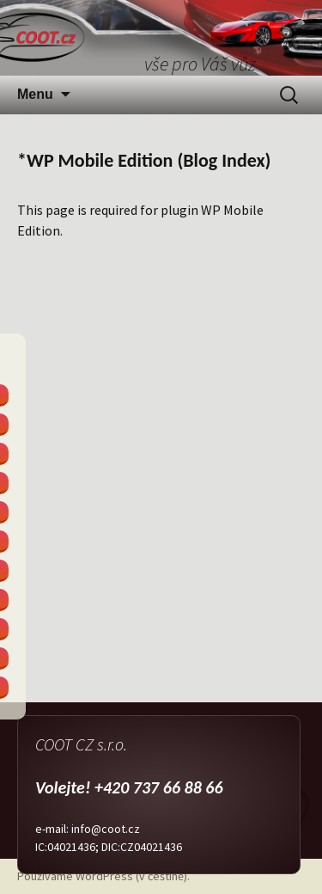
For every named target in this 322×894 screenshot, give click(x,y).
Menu (35, 94)
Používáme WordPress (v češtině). (103, 876)
